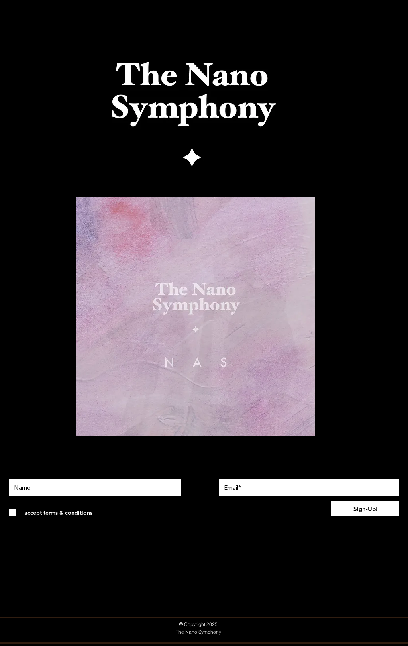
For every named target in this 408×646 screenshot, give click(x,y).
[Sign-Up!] (365, 508)
